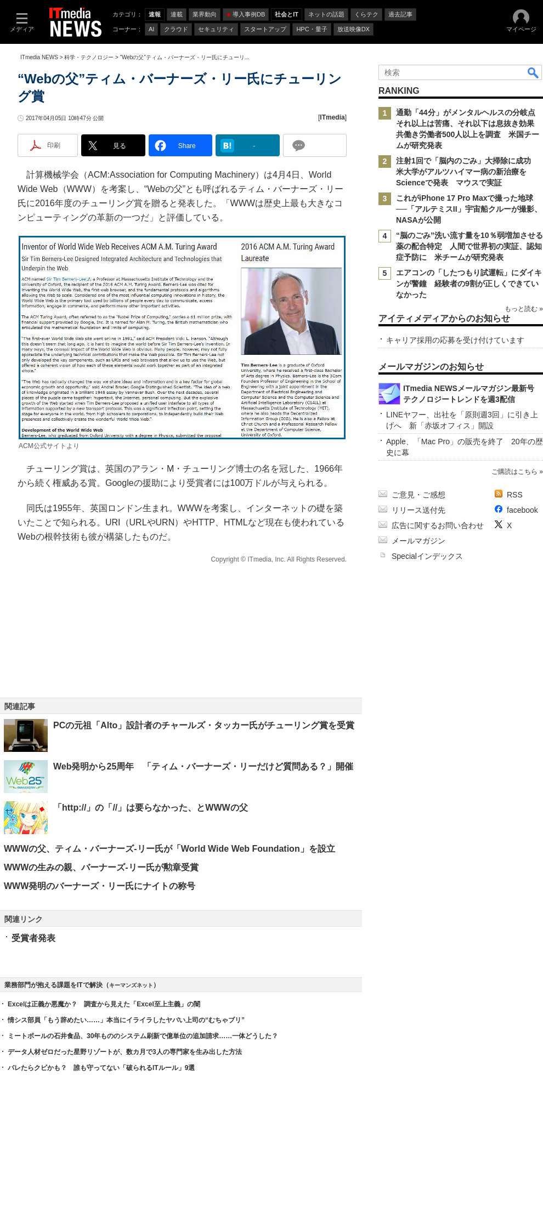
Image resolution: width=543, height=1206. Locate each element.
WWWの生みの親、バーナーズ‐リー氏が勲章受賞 (101, 867)
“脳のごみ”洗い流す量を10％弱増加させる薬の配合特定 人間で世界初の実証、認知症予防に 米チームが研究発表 (469, 246)
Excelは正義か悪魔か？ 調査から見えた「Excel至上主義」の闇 (104, 1004)
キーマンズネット (131, 985)
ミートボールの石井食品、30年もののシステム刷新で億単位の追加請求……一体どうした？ (143, 1036)
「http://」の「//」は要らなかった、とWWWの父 (150, 807)
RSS (515, 494)
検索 (533, 72)
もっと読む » (524, 309)
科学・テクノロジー (89, 57)
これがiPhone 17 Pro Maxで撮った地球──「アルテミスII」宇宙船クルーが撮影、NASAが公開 (469, 209)
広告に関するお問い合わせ (438, 525)
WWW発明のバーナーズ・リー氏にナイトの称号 (99, 886)
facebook (522, 510)
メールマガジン (418, 540)
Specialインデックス (427, 556)
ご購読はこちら (514, 471)
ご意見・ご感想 (418, 494)
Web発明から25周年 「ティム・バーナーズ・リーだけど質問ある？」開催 (203, 766)
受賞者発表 (33, 938)
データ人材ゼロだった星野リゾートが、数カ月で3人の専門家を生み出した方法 (125, 1052)
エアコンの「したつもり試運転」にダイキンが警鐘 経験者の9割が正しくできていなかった (469, 283)
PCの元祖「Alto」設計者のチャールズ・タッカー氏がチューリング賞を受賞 (203, 725)
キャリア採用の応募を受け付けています (455, 340)
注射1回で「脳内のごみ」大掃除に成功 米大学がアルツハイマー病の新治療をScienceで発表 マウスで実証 (467, 171)
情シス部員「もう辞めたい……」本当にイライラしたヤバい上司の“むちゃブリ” (126, 1020)
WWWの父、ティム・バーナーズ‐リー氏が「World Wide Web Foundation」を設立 (169, 848)
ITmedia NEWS (39, 57)
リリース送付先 (418, 510)
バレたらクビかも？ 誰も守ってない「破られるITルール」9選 (101, 1068)
